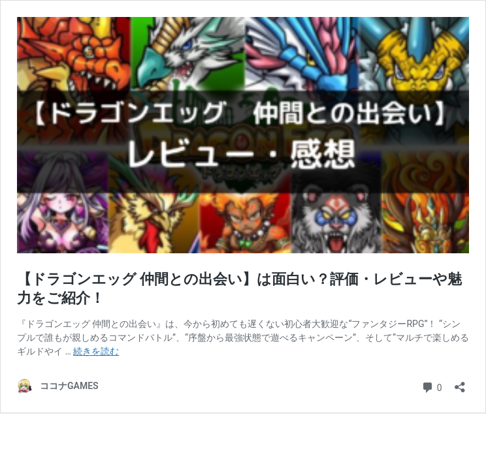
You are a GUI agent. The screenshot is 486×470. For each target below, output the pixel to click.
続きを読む (96, 351)
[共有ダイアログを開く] (460, 383)
